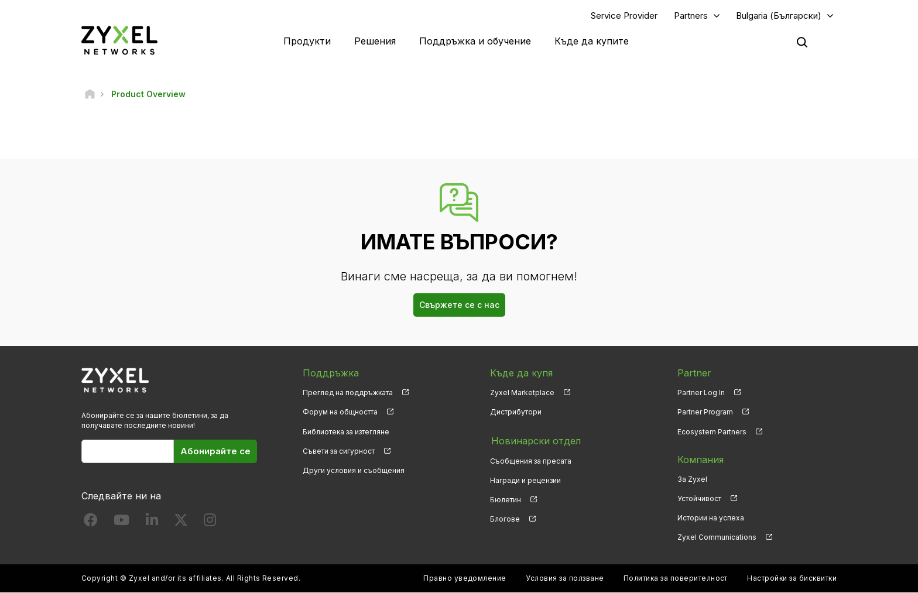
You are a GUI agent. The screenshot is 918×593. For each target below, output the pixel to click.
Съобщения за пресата (530, 459)
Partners (691, 15)
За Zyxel (692, 479)
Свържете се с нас (459, 305)
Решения (375, 41)
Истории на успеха (710, 517)
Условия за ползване (565, 578)
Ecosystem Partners (711, 431)
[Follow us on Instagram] (210, 522)
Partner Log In (701, 393)
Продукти (307, 41)
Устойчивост (699, 498)
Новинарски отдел (535, 440)
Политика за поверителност (676, 578)
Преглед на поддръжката (348, 393)
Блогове (505, 517)
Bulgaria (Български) (778, 15)
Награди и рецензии (525, 479)
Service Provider (624, 15)
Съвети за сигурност (339, 451)
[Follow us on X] (181, 522)
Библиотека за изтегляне (346, 431)
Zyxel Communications (716, 537)
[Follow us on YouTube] (121, 522)
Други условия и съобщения (354, 470)
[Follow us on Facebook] (91, 522)
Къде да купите (591, 41)
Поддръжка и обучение (475, 41)
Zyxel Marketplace (522, 393)
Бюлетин (505, 498)
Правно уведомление (464, 578)
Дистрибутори (516, 412)
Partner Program (705, 412)
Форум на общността (340, 412)
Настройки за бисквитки (792, 578)
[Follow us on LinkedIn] (152, 522)
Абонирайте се (215, 451)
